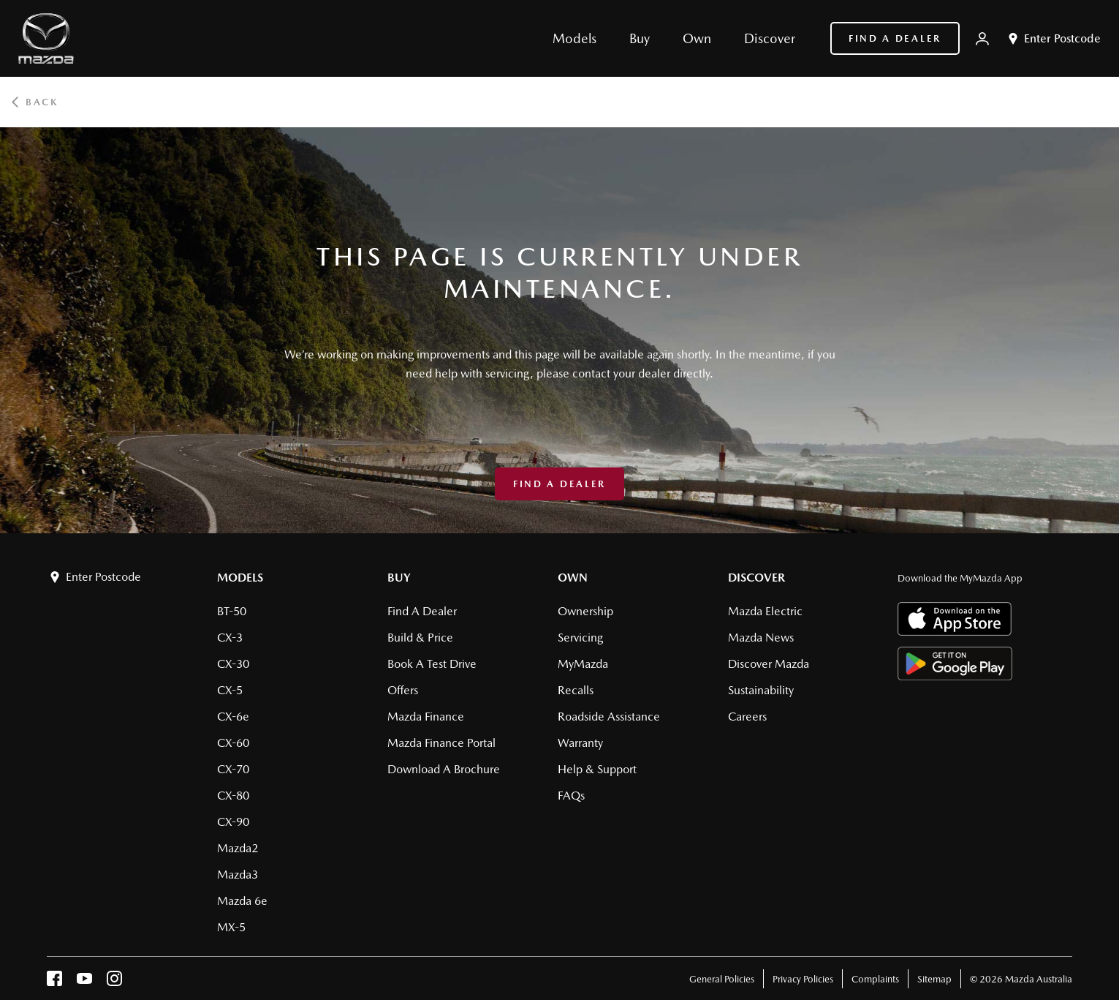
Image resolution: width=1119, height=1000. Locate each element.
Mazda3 (237, 874)
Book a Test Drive (432, 664)
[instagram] (114, 982)
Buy (399, 577)
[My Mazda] (982, 38)
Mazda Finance (425, 716)
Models (240, 577)
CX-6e (233, 716)
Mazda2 (237, 848)
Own (573, 577)
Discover (756, 577)
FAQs (571, 795)
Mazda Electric (765, 611)
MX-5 (231, 927)
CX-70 (233, 769)
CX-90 (233, 822)
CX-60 (233, 743)
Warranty (580, 743)
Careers (747, 716)
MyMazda (583, 664)
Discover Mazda (768, 664)
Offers (402, 690)
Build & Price (420, 637)
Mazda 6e (242, 901)
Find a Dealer (895, 38)
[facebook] (54, 982)
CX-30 (233, 664)
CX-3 (230, 637)
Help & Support (597, 769)
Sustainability (761, 690)
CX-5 (230, 690)
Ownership (585, 611)
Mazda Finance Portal (441, 743)
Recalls (575, 690)
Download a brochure (443, 769)
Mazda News (761, 637)
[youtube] (84, 982)
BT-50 (231, 611)
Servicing (580, 637)
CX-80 (233, 795)
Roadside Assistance (609, 716)
